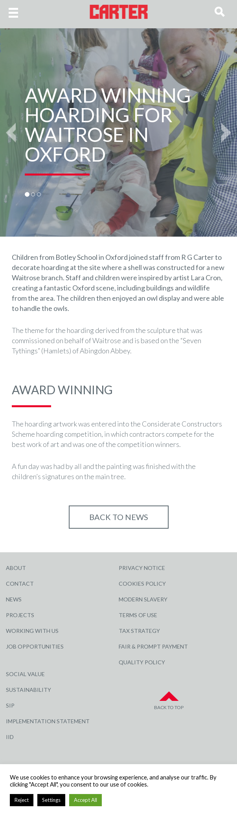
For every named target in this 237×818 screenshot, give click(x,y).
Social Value (25, 674)
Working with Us (32, 630)
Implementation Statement (48, 721)
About (16, 567)
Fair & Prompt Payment (153, 646)
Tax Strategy (139, 630)
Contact (20, 583)
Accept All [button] (85, 800)
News (14, 599)
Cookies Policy (142, 583)
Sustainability (28, 689)
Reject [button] (22, 800)
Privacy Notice (142, 567)
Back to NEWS (118, 517)
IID (10, 736)
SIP (10, 705)
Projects (20, 615)
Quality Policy (142, 662)
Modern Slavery (143, 599)
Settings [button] (51, 800)
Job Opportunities (35, 646)
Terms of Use (138, 615)
